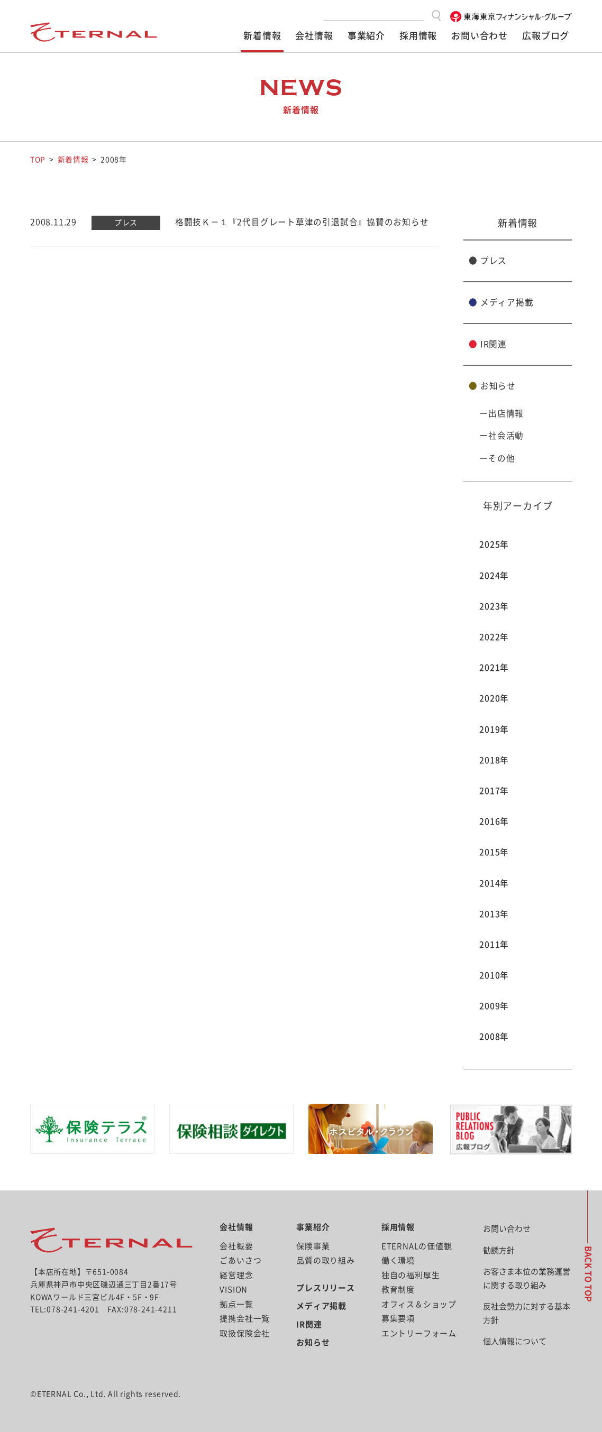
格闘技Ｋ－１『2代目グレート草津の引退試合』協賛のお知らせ (302, 221)
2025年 (494, 544)
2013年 (494, 913)
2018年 (494, 759)
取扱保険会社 (245, 1333)
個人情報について (514, 1341)
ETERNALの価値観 (416, 1246)
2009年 (494, 1006)
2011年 (494, 944)
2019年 (494, 729)
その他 (501, 458)
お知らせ (492, 386)
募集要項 (398, 1319)
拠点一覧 (236, 1304)
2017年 (494, 790)
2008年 (494, 1036)
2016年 (494, 821)
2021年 (494, 667)
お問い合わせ (479, 35)
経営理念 (236, 1275)
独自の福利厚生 (410, 1275)
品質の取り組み (325, 1260)
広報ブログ (545, 35)
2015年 (494, 852)
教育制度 (398, 1290)
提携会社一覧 (245, 1319)
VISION (234, 1290)
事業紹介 (366, 35)
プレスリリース (325, 1287)
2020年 (494, 698)
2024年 (494, 575)
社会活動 (506, 435)
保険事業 (313, 1246)
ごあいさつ (240, 1260)
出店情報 (506, 413)
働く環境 (398, 1260)
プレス (488, 260)
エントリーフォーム (419, 1333)
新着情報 (262, 35)
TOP (37, 159)
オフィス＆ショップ (419, 1304)
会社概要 (236, 1246)
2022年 (494, 636)
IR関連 (488, 343)
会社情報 (314, 35)
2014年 (494, 883)
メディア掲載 (501, 302)
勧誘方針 (499, 1250)
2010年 (494, 975)
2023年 (494, 606)
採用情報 (418, 35)
